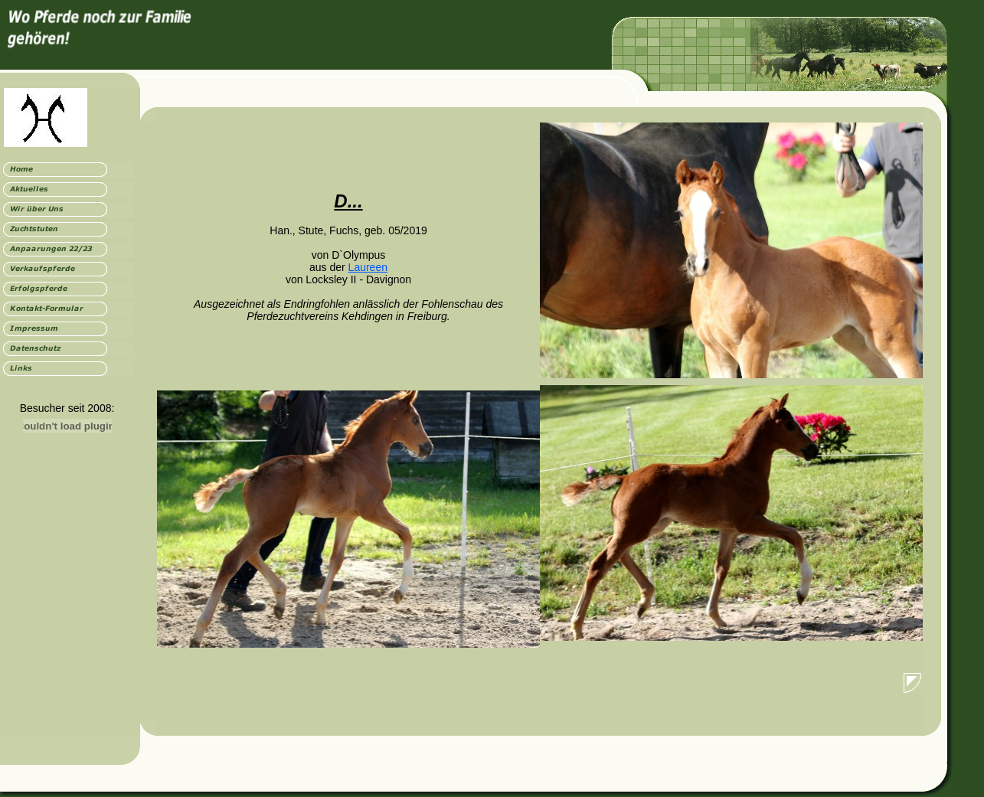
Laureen (367, 267)
